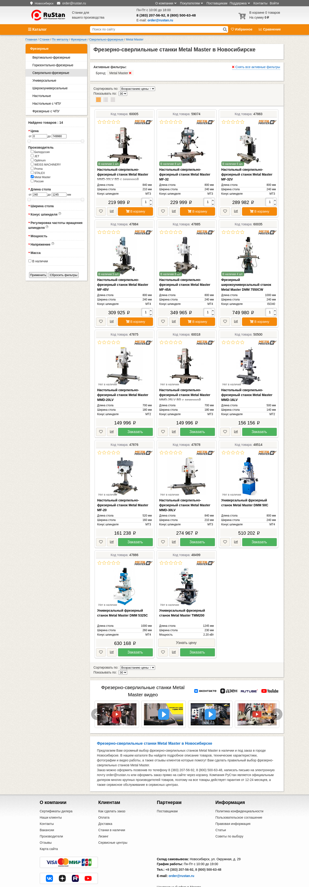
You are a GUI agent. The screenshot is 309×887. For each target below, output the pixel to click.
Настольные (42, 96)
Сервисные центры (112, 828)
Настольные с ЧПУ (47, 103)
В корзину (135, 201)
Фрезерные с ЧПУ (46, 111)
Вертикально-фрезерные (51, 57)
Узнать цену (186, 633)
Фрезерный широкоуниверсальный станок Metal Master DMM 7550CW (246, 275)
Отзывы (46, 828)
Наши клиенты (51, 803)
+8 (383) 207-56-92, (180, 855)
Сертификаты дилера (56, 797)
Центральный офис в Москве (179, 872)
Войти (274, 3)
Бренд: (115, 72)
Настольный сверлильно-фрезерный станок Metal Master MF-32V (246, 164)
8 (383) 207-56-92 (150, 15)
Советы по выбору (229, 822)
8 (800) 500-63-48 (181, 15)
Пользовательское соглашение (238, 803)
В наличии (38, 261)
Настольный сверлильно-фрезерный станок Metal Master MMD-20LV (122, 385)
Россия (37, 181)
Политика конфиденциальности (239, 797)
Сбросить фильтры (63, 275)
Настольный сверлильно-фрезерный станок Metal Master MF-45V (122, 275)
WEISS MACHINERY (46, 164)
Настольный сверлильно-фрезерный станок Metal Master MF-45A (184, 275)
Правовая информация (232, 809)
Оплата (104, 803)
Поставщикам (216, 3)
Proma (37, 168)
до (49, 136)
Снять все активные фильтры (256, 67)
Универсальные (44, 80)
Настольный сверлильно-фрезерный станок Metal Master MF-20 (122, 495)
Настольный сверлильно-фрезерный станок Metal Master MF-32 (184, 164)
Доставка (105, 809)
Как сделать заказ (111, 797)
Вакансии (47, 815)
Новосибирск (44, 3)
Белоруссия (40, 152)
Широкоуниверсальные (50, 88)
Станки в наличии (111, 815)
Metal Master (41, 177)
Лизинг (103, 822)
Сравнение (270, 29)
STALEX (38, 173)
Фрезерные (39, 48)
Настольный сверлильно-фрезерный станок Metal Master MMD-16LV (246, 385)
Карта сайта (49, 834)
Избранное (242, 29)
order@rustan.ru (181, 861)
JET (35, 156)
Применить (38, 275)
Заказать (135, 422)
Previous (97, 699)
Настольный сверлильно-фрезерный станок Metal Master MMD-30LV (184, 495)
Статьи (220, 815)
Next (276, 699)
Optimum (38, 160)
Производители (51, 822)
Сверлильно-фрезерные (51, 73)
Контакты (260, 3)
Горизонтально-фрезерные (53, 65)
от (30, 136)
